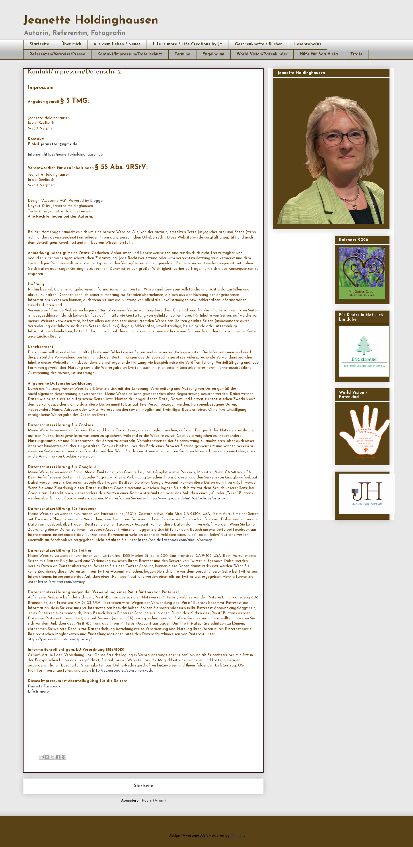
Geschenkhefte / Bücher (258, 44)
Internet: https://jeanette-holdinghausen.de (65, 154)
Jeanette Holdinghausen (90, 20)
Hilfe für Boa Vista (319, 54)
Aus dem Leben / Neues (117, 44)
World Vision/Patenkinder (262, 54)
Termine (182, 54)
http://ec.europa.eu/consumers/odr (122, 670)
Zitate (356, 54)
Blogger (97, 201)
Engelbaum (213, 54)
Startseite (39, 44)
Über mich (71, 44)
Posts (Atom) (154, 801)
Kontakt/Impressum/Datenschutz (130, 54)
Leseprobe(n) (307, 44)
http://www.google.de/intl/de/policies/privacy (186, 498)
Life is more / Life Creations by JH (188, 44)
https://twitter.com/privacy (61, 582)
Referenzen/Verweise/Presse (57, 54)
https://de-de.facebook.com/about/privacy (175, 540)
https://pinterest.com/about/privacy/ (60, 639)
